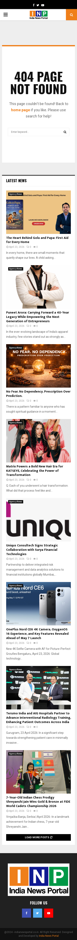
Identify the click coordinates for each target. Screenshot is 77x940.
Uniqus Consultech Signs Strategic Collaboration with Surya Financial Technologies (32, 550)
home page (20, 110)
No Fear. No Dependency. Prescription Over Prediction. (38, 394)
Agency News (15, 194)
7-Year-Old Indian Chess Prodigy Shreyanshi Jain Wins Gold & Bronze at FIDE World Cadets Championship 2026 (38, 802)
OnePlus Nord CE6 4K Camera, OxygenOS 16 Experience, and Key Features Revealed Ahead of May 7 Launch (37, 634)
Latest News (16, 180)
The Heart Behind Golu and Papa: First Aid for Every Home (37, 240)
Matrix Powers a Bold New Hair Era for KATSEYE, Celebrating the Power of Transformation (34, 471)
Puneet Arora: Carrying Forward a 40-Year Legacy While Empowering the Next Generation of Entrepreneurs (37, 317)
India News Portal (49, 935)
